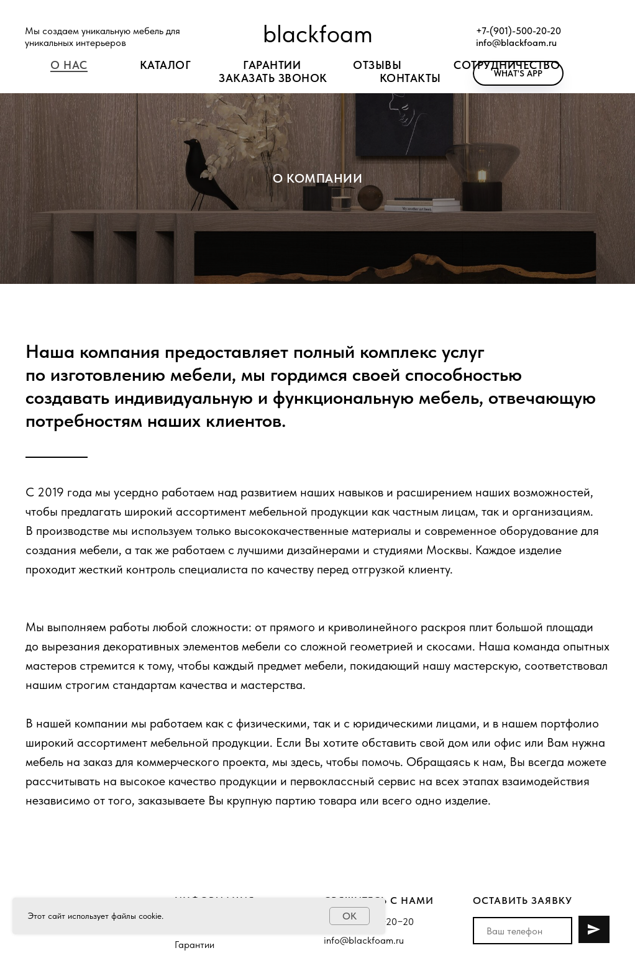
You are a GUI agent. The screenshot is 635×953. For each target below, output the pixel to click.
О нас (69, 64)
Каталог (165, 64)
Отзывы (377, 64)
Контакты (410, 77)
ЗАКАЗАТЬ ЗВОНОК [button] (273, 77)
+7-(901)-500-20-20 (518, 31)
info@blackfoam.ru (516, 42)
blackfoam (318, 33)
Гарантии (194, 945)
